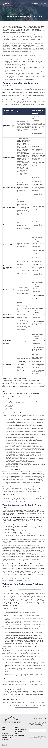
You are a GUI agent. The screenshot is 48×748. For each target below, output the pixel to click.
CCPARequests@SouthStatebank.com (18, 696)
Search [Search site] (36, 3)
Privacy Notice (6, 733)
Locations (4, 727)
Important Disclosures (7, 735)
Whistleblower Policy (20, 735)
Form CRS (4, 729)
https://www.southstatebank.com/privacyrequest (31, 589)
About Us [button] (16, 5)
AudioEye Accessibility (20, 729)
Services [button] (22, 5)
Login (44, 3)
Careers (16, 727)
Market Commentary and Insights (36, 5)
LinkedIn (45, 718)
